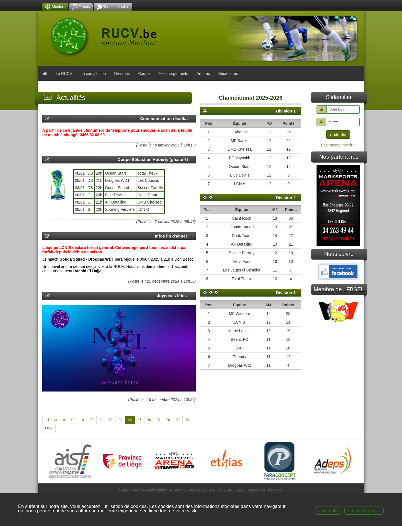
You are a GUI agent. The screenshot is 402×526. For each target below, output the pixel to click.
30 (187, 420)
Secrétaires (228, 73)
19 (82, 420)
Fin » (49, 428)
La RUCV (64, 73)
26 (149, 420)
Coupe (143, 73)
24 (130, 420)
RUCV (215, 490)
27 (158, 420)
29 (178, 420)
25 (139, 420)
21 (101, 420)
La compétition (93, 73)
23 (120, 420)
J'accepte (328, 510)
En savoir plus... (364, 510)
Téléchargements (173, 73)
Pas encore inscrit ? (338, 145)
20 (91, 420)
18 (72, 420)
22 (110, 420)
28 (168, 420)
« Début (51, 420)
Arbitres (203, 73)
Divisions (122, 73)
